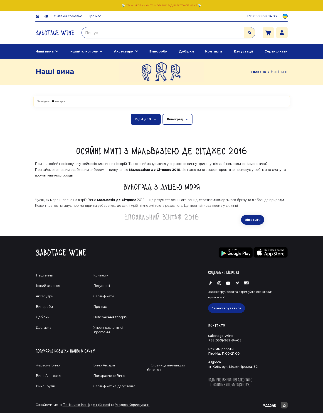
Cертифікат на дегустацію (114, 386)
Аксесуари (123, 51)
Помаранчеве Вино (109, 376)
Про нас (94, 16)
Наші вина (44, 51)
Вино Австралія (48, 376)
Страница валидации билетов (166, 367)
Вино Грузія (45, 386)
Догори (275, 405)
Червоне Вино (48, 365)
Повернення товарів (110, 317)
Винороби (158, 51)
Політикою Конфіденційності (86, 405)
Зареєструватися (226, 308)
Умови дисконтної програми (106, 330)
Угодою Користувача (132, 405)
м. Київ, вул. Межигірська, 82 (233, 367)
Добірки (186, 51)
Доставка (43, 328)
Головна (258, 72)
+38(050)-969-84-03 (225, 340)
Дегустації (243, 51)
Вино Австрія (104, 365)
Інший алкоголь (83, 51)
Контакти (213, 51)
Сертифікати (276, 51)
